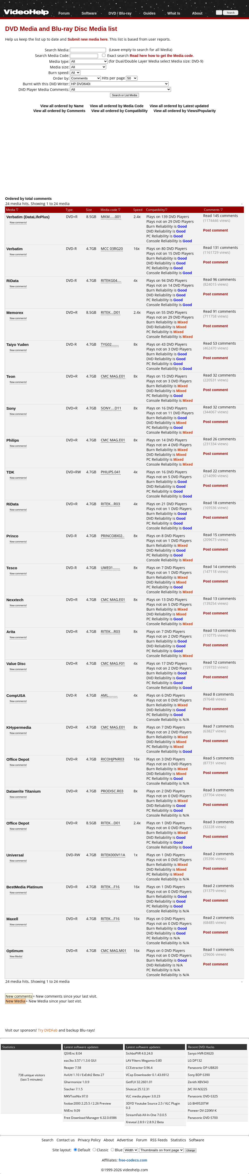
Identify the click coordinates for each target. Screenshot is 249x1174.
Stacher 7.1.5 (73, 1089)
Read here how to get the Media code (161, 55)
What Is (173, 13)
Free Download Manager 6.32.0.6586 (90, 1118)
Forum (64, 13)
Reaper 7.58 (72, 1068)
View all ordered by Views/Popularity (185, 110)
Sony (11, 408)
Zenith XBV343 (198, 1082)
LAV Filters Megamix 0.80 (144, 1060)
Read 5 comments (218, 758)
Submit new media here (87, 39)
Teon (10, 376)
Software (89, 13)
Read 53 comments (219, 343)
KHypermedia (18, 727)
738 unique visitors (31, 1075)
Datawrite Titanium (23, 791)
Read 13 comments (219, 598)
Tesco (11, 567)
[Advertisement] (127, 154)
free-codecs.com (133, 1160)
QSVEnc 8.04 (73, 1053)
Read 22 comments (219, 470)
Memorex (14, 312)
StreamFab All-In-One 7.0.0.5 (146, 1115)
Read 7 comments (218, 726)
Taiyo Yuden (17, 344)
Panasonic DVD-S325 (203, 1096)
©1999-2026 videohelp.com (124, 1169)
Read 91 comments (219, 311)
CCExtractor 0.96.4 (139, 1068)
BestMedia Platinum (24, 886)
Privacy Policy (89, 1139)
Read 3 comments (218, 790)
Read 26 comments (219, 439)
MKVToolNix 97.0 (76, 1096)
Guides (149, 13)
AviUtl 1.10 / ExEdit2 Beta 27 (84, 1075)
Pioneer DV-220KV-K (202, 1110)
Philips (12, 440)
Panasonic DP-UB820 (203, 1068)
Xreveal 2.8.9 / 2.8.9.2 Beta (145, 1122)
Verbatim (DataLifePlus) (27, 216)
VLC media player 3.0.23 (143, 1096)
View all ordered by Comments (59, 110)
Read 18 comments (219, 502)
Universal (15, 854)
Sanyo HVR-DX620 (201, 1053)
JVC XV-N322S (197, 1089)
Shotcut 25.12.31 (138, 1089)
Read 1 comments (218, 949)
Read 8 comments (218, 694)
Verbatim (14, 248)
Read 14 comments (219, 566)
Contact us (66, 1139)
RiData (12, 280)
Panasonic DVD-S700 (203, 1118)
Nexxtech (15, 599)
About (197, 13)
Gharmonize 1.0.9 (76, 1082)
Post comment (215, 230)
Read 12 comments (219, 662)
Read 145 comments (220, 215)
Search (47, 1139)
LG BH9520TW (198, 1103)
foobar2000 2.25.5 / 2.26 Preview (87, 1103)
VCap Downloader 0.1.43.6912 (147, 1075)
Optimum (14, 950)
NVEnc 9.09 (72, 1110)
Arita (10, 631)
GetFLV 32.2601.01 (139, 1082)
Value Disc (16, 663)
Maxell (12, 918)
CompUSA (15, 695)
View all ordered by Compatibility (119, 110)
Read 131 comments (220, 247)
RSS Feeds (159, 1139)
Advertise (125, 1139)
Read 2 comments (218, 853)
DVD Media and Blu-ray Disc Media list (61, 28)
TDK (10, 472)
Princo (12, 535)
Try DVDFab (48, 1030)
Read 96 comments (219, 279)
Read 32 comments (219, 375)
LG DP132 (195, 1060)
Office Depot (17, 759)
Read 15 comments (219, 534)
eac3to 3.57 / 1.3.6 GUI (80, 1060)
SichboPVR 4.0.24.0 (139, 1053)
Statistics (178, 1139)
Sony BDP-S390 (199, 1075)
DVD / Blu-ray (120, 13)
